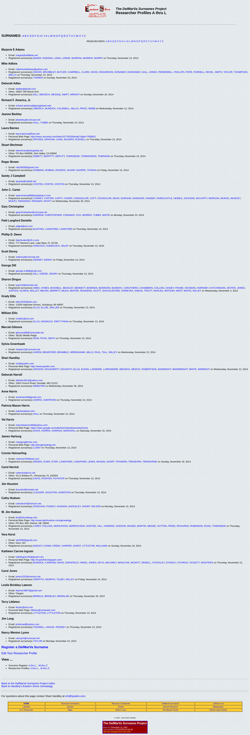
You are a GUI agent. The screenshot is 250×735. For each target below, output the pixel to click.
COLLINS (159, 288)
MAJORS (69, 139)
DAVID (60, 562)
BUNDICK (50, 108)
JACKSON (189, 198)
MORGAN (214, 198)
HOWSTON (64, 492)
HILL (99, 526)
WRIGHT (75, 94)
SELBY (65, 245)
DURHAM (126, 198)
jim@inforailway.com (26, 517)
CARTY (58, 198)
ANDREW (38, 215)
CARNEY (38, 198)
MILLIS (74, 108)
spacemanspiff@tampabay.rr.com (33, 195)
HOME (26, 703)
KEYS (101, 562)
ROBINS (49, 170)
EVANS (85, 369)
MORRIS (87, 215)
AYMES (45, 288)
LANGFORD (51, 229)
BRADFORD (49, 352)
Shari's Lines (121, 710)
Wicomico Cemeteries (121, 703)
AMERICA (38, 108)
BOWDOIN (104, 288)
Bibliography (218, 707)
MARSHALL (69, 430)
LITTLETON (88, 545)
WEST (179, 290)
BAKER (37, 58)
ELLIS (36, 307)
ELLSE (44, 307)
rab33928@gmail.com (27, 167)
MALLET (34, 290)
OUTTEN (162, 526)
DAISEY (170, 288)
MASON (100, 461)
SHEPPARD (49, 400)
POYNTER (58, 478)
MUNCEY (235, 198)
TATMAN (91, 170)
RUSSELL (80, 139)
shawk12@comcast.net (28, 349)
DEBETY (37, 156)
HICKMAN (190, 288)
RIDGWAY (37, 201)
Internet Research (170, 707)
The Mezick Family (170, 710)
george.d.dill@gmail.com (29, 271)
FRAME (179, 288)
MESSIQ (56, 94)
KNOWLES (47, 321)
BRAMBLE (63, 352)
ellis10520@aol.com (26, 302)
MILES (64, 290)
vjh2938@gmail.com (26, 540)
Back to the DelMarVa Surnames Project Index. (28, 683)
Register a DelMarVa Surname (24, 647)
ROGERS (60, 170)
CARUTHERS (130, 288)
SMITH (218, 72)
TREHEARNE (149, 461)
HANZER (150, 198)
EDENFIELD (72, 562)
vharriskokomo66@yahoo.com (32, 425)
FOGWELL (39, 627)
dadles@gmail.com (26, 89)
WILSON (96, 506)
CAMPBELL (74, 72)
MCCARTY (201, 198)
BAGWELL (56, 288)
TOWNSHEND (88, 156)
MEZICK (135, 369)
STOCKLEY (158, 562)
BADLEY (37, 545)
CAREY (37, 526)
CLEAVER (38, 492)
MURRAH (76, 58)
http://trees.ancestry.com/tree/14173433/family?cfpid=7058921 (63, 136)
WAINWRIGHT (180, 369)
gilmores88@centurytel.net (30, 332)
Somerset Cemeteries (70, 703)
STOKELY (171, 562)
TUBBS (44, 122)
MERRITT (55, 290)
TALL (104, 352)
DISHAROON (106, 72)
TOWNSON (104, 156)
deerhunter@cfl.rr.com (27, 240)
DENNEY (38, 259)
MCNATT (135, 562)
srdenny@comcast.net (27, 257)
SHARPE (81, 170)
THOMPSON (240, 72)
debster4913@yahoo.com (29, 380)
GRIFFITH (38, 579)
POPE (189, 72)
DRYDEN (38, 139)
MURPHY (50, 579)
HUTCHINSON (217, 288)
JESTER (231, 288)
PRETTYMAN (61, 321)
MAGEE (131, 526)
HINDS (83, 562)
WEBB (91, 108)
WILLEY (113, 352)
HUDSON (47, 58)
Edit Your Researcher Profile (19, 653)
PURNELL (199, 72)
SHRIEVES (127, 290)
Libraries (26, 707)
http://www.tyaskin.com (43, 366)
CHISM (47, 545)
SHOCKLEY (74, 506)
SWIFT (65, 94)
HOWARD (109, 526)
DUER (46, 461)
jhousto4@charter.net (27, 489)
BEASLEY (68, 288)
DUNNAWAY (133, 72)
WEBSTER (39, 386)
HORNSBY (202, 288)
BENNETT (80, 288)
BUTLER (62, 72)
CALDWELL (63, 108)
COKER (68, 198)
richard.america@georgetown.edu (33, 105)
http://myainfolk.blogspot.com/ (46, 559)
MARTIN (141, 526)
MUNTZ (12, 201)
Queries (70, 707)
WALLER (54, 307)
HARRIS (37, 400)
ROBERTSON (149, 369)
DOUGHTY (66, 369)
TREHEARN (134, 461)
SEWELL (146, 562)
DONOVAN (39, 506)
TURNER (38, 77)
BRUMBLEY (49, 72)
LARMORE (96, 369)
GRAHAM (49, 139)
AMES (36, 288)
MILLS (90, 352)
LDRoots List (218, 703)
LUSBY (37, 447)
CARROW (50, 562)
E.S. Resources (26, 710)
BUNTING (38, 229)
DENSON (38, 369)
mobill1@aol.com (25, 318)
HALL (145, 72)
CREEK (56, 545)
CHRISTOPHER (53, 215)
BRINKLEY (50, 596)
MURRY (98, 58)
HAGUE (50, 627)
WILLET (197, 290)
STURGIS (182, 562)
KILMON (24, 290)
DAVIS (94, 72)
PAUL (98, 352)
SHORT (110, 461)
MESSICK (44, 94)
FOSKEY (50, 506)
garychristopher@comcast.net (31, 212)
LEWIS (91, 461)
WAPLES (158, 290)
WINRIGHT (204, 369)
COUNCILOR (104, 198)
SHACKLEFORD (111, 290)
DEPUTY (60, 156)
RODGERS (86, 290)
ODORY (53, 273)
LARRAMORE (110, 369)
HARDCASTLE (164, 198)
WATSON (169, 290)
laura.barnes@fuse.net (28, 133)
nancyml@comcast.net (28, 638)
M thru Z (43, 665)
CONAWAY (69, 215)
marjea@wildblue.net (27, 55)
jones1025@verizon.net (28, 576)
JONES (153, 72)
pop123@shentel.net (27, 285)
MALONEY (110, 562)
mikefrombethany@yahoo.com (32, 69)
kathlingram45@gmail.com (30, 557)
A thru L (32, 665)
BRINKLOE (63, 596)
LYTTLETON (54, 613)
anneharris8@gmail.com (28, 397)
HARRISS (56, 430)
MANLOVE (123, 562)
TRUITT (148, 290)
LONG (57, 58)
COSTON (59, 184)
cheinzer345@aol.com (27, 458)
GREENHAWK (77, 352)
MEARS (44, 290)
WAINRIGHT (164, 369)
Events (121, 707)
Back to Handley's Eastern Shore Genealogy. (27, 686)
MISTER (74, 290)
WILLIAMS (101, 545)
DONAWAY (120, 72)
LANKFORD (65, 229)
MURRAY (88, 58)
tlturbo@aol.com (24, 607)
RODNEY (61, 627)
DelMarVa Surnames (170, 703)
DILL (35, 94)
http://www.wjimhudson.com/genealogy (51, 520)
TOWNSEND (73, 156)
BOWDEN (92, 288)
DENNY (48, 259)
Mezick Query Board (218, 710)
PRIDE (172, 526)
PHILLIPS (179, 72)
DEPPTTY (49, 156)
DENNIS (37, 461)
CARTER (49, 198)
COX (78, 215)
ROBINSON (196, 526)
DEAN (116, 198)
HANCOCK (39, 245)
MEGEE (151, 526)
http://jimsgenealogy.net (43, 445)
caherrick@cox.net (25, 472)
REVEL (210, 72)
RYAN (43, 338)
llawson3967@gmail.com (29, 590)
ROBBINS (38, 170)
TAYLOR (227, 72)
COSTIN (48, 184)
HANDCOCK (53, 245)
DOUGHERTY (52, 369)
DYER (54, 461)
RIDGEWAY (24, 201)
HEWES (178, 198)
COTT (93, 198)
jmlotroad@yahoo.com (27, 624)
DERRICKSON (77, 526)
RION (36, 338)
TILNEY (60, 579)
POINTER (46, 478)
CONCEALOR (81, 198)
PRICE (83, 108)
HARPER (67, 545)
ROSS (207, 526)
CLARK (85, 72)
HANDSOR (138, 198)
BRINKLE (38, 596)
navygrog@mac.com (26, 442)
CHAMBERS (146, 288)
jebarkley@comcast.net (28, 119)
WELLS (12, 75)
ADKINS (37, 72)
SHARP (71, 170)
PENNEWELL (165, 72)
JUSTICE (13, 290)
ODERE (43, 273)
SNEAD (139, 290)
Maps (70, 710)
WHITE (106, 215)
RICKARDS (183, 526)
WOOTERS (207, 562)
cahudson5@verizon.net (28, 503)
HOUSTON (51, 492)
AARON (37, 352)
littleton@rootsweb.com (43, 610)
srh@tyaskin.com (25, 363)
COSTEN (38, 184)
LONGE (66, 58)
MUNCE (224, 198)
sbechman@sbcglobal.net (29, 150)
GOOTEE (91, 526)
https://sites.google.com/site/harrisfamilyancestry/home (59, 428)
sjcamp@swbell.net (26, 181)
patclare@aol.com (25, 411)
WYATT (47, 201)
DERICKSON (61, 526)
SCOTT (97, 290)
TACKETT (194, 562)
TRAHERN (121, 461)
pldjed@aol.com (24, 226)
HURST (77, 545)
